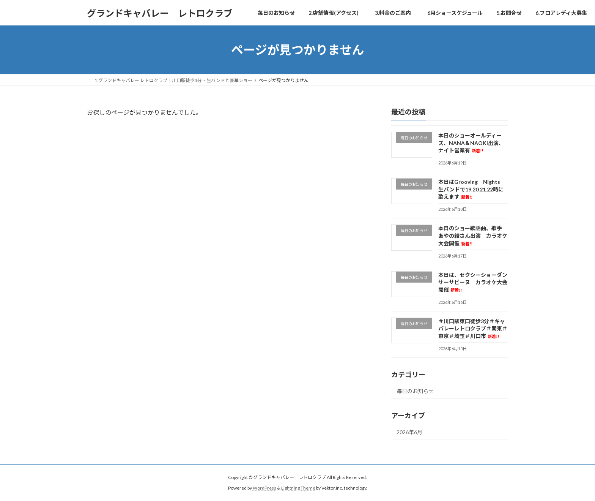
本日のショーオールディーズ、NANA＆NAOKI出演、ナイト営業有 (471, 142)
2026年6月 (409, 432)
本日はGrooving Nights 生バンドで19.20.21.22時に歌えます (471, 189)
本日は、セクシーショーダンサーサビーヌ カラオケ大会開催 (472, 282)
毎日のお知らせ (415, 391)
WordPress (264, 488)
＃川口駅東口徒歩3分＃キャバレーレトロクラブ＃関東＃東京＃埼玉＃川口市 (472, 328)
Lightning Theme (298, 488)
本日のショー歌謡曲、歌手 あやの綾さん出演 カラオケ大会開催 (472, 236)
